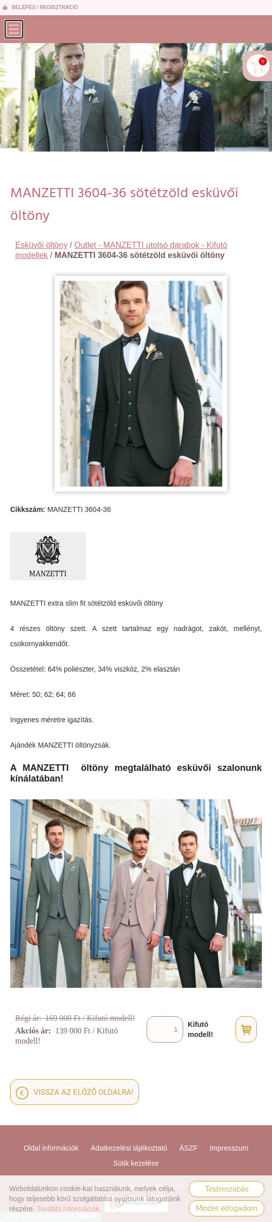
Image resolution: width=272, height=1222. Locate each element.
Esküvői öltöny (41, 245)
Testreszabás (227, 1189)
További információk (68, 1209)
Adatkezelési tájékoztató (129, 1148)
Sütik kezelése (136, 1163)
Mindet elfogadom (226, 1208)
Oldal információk (51, 1148)
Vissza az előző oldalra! (83, 1092)
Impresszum (229, 1148)
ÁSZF (189, 1148)
